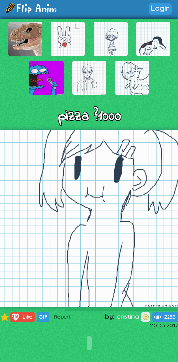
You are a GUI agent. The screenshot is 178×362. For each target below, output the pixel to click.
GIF (43, 317)
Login (160, 8)
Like (21, 317)
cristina (133, 316)
